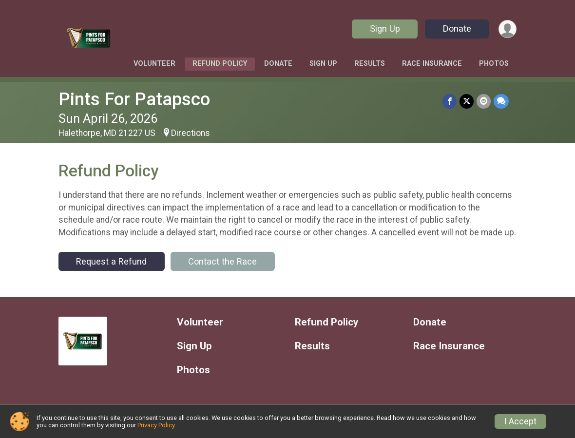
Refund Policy (219, 63)
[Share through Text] (501, 101)
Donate (457, 28)
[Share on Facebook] (449, 101)
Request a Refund (111, 261)
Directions (190, 133)
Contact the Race (222, 261)
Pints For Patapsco (134, 99)
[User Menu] (507, 29)
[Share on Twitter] (467, 101)
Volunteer (154, 63)
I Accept (520, 421)
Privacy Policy (155, 425)
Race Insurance (432, 63)
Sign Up (385, 28)
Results (369, 63)
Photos (494, 63)
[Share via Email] (484, 101)
